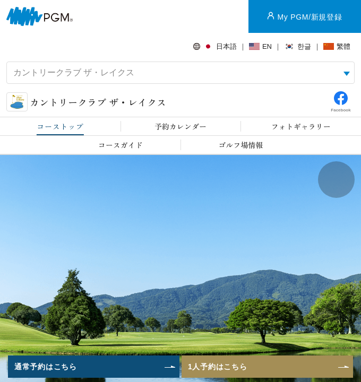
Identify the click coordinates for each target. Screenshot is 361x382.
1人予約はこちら (217, 366)
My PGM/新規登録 (309, 17)
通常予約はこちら (45, 366)
